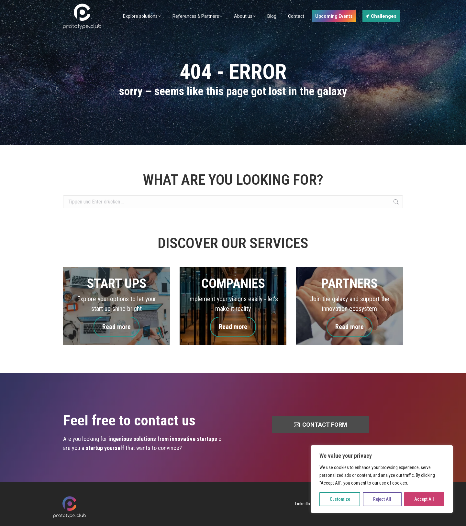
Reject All (382, 499)
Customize (340, 499)
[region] (382, 479)
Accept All (424, 499)
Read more (116, 327)
